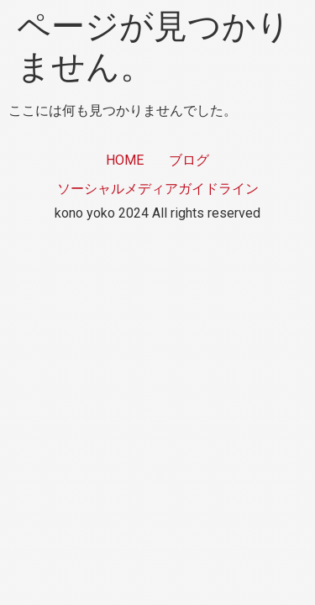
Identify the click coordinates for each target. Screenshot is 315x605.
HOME (125, 160)
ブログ (189, 160)
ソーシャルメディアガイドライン (158, 189)
